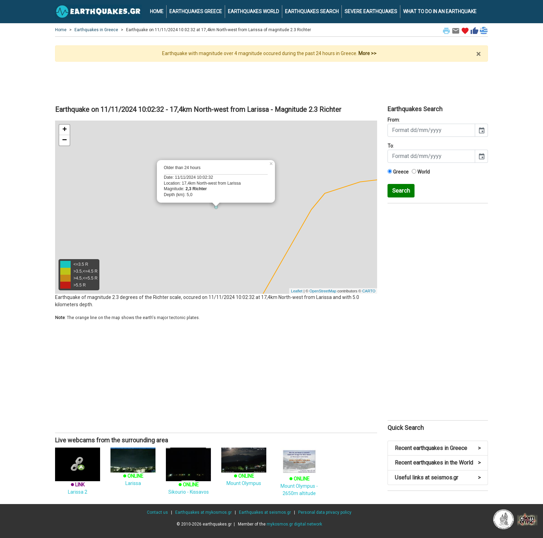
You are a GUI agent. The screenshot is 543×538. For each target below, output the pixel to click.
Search (401, 190)
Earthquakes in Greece (96, 29)
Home (60, 29)
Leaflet (296, 291)
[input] (431, 130)
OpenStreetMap (322, 291)
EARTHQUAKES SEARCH (312, 11)
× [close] (478, 54)
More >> (367, 53)
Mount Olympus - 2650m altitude (299, 477)
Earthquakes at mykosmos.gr (203, 512)
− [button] (64, 140)
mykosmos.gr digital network (294, 524)
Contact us (157, 512)
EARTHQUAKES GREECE (195, 11)
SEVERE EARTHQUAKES (371, 11)
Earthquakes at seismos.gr (265, 512)
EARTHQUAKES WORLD (253, 11)
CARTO (368, 291)
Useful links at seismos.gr (438, 477)
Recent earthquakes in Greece (438, 448)
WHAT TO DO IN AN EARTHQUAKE (440, 11)
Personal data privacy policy (324, 512)
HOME (156, 11)
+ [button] (64, 130)
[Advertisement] (271, 80)
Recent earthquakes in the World (438, 462)
